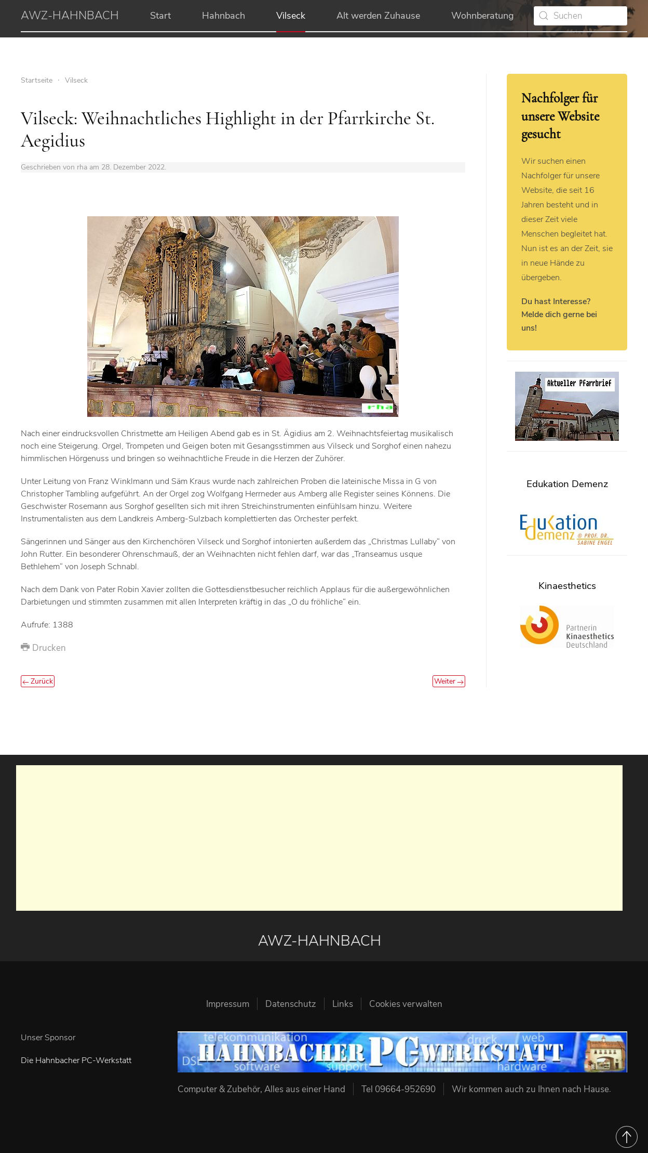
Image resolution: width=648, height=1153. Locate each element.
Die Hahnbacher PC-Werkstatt (76, 1060)
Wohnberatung (482, 15)
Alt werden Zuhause (378, 15)
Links (342, 1004)
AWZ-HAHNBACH (70, 15)
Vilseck (290, 15)
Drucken (43, 648)
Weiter (449, 681)
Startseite (36, 80)
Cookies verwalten (405, 1004)
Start (160, 15)
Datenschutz (290, 1004)
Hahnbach (223, 15)
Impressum (227, 1004)
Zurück (37, 681)
